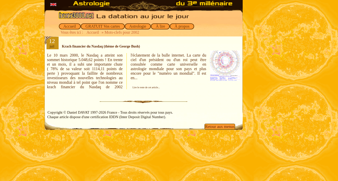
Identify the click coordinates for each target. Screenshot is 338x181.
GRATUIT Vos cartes (102, 26)
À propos (182, 26)
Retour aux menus (219, 126)
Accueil (70, 26)
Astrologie (137, 26)
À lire (160, 26)
